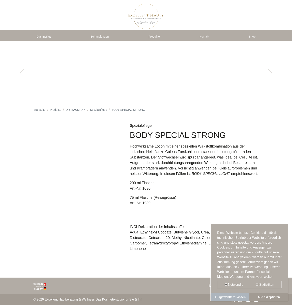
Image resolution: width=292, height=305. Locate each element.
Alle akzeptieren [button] (269, 297)
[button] (22, 77)
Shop (251, 39)
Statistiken (265, 284)
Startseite (39, 113)
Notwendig (234, 284)
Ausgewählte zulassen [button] (230, 297)
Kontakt (205, 39)
